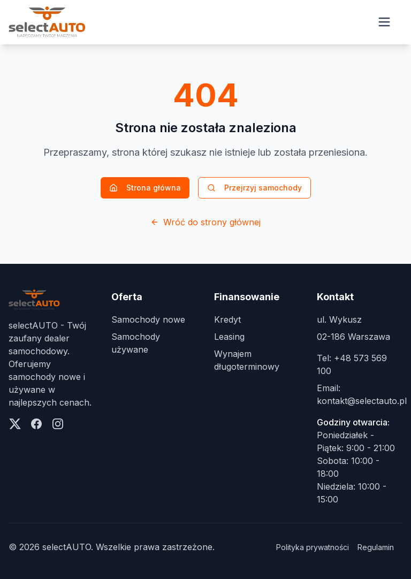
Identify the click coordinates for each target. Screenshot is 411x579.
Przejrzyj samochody (254, 187)
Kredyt (227, 319)
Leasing (229, 336)
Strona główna (145, 187)
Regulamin (375, 547)
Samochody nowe (148, 319)
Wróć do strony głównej (205, 222)
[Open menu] (384, 22)
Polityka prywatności (312, 547)
